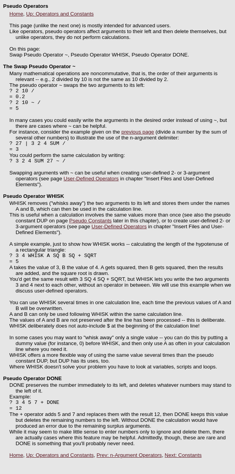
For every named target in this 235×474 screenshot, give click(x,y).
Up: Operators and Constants (60, 14)
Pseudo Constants (90, 229)
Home (16, 14)
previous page (137, 136)
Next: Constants (183, 468)
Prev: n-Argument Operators (129, 468)
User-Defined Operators (91, 187)
